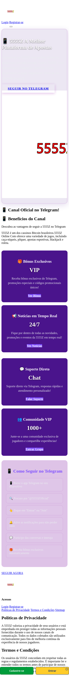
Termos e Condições (42, 610)
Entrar (52, 670)
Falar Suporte (34, 399)
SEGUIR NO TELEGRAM (28, 88)
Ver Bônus (34, 295)
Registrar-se (16, 22)
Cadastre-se (16, 670)
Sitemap (60, 610)
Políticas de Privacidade (15, 610)
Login (4, 22)
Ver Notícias (34, 345)
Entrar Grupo (34, 449)
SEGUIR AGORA (12, 573)
